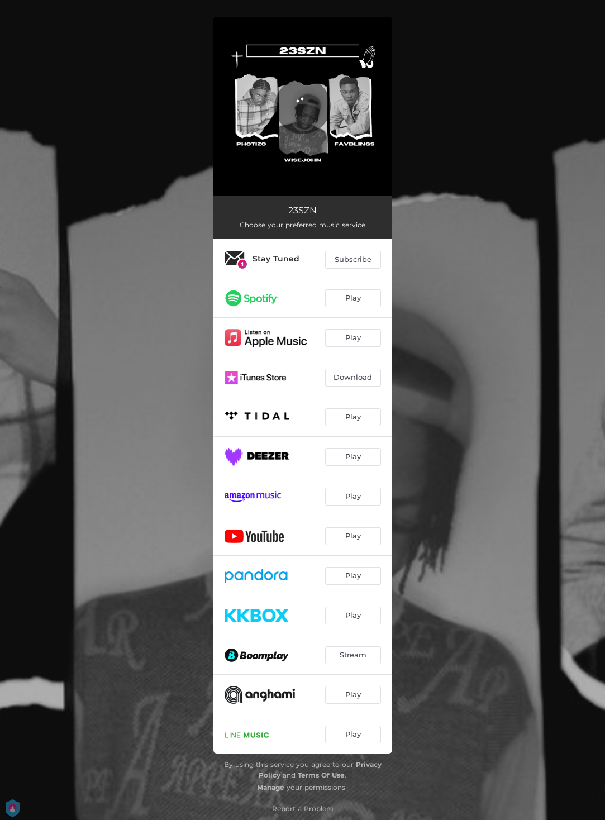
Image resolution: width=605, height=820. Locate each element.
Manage (270, 787)
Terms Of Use (321, 775)
